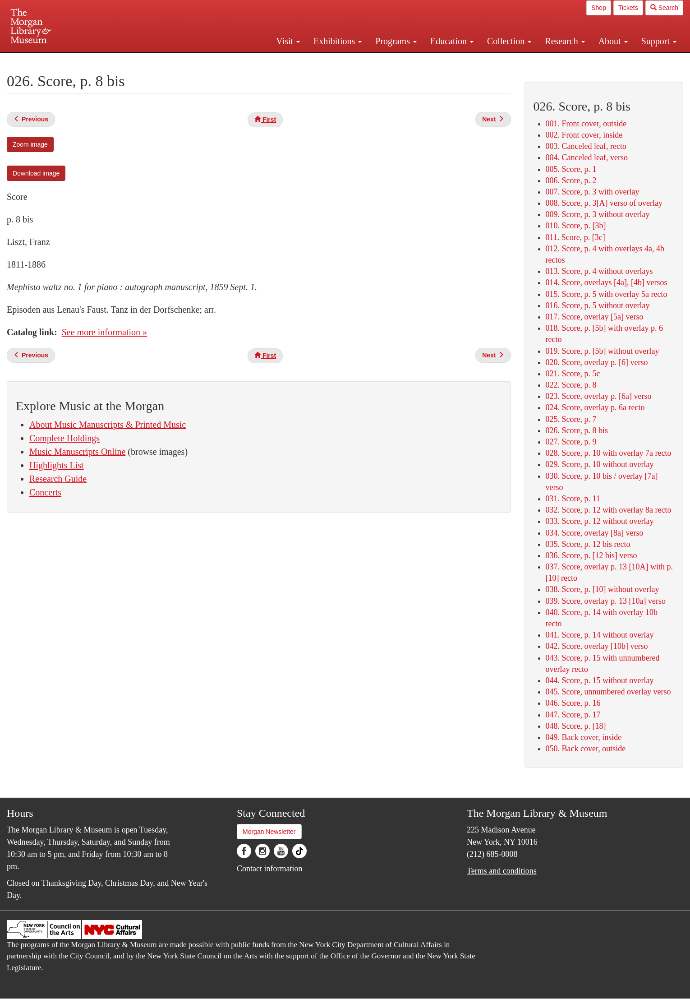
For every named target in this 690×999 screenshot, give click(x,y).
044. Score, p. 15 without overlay (600, 680)
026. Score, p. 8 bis (577, 430)
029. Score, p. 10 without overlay (600, 464)
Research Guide (58, 479)
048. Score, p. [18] (576, 726)
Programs (396, 41)
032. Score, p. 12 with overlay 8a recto (609, 509)
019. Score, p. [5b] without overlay (602, 351)
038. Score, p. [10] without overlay (602, 589)
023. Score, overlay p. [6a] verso (599, 396)
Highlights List (56, 465)
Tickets (628, 7)
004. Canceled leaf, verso (587, 157)
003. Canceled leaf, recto (586, 146)
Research (564, 41)
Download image (36, 173)
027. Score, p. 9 (571, 441)
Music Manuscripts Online (77, 452)
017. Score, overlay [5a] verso (595, 316)
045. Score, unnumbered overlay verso (608, 691)
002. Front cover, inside (584, 134)
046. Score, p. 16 (573, 703)
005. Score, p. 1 (571, 169)
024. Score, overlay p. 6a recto (595, 407)
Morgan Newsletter (269, 831)
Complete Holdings (64, 438)
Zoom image (30, 144)
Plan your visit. (237, 60)
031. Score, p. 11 (573, 498)
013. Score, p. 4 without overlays (599, 271)
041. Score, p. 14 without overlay (600, 634)
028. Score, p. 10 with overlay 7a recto (609, 453)
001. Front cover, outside (586, 123)
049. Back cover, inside (584, 737)
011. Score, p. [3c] (575, 237)
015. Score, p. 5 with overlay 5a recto (606, 294)
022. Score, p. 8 (571, 384)
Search (664, 7)
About (613, 41)
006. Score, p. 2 (571, 180)
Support (658, 41)
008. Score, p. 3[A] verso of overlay (604, 203)
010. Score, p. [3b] (576, 225)
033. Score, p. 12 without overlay (600, 521)
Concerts (45, 492)
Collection (509, 41)
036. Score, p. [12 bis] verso (591, 555)
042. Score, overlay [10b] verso (597, 646)
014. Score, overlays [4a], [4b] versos (606, 282)
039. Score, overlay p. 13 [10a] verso (606, 601)
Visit (288, 41)
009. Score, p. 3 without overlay (598, 214)
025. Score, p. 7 (571, 419)
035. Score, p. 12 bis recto (588, 544)
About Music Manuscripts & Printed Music (107, 425)
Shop (598, 7)
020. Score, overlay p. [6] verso (597, 362)
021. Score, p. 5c (573, 373)
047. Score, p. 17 (573, 714)
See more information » (104, 332)
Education (452, 41)
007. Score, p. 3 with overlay (592, 191)
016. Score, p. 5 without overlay (598, 305)
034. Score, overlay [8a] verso (595, 532)
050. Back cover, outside (586, 748)
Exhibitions (337, 41)
